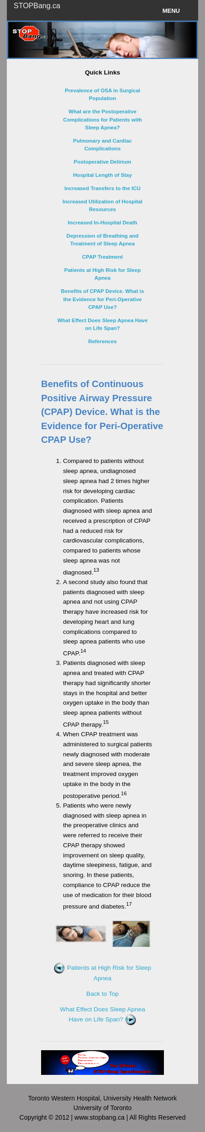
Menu (171, 10)
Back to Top (102, 993)
